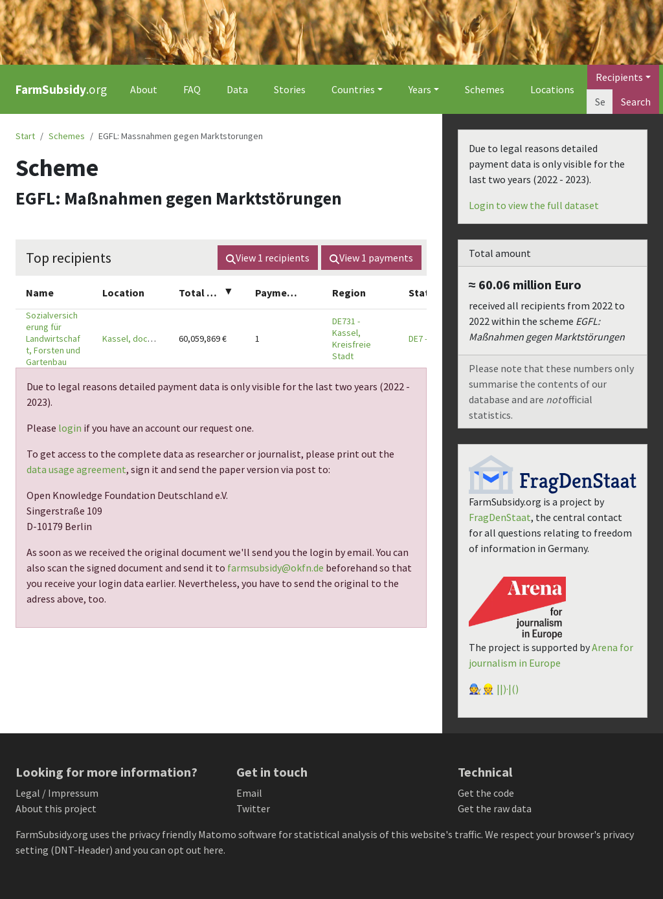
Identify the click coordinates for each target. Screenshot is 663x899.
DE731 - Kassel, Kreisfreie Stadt (351, 338)
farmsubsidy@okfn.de (275, 567)
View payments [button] (371, 257)
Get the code (486, 792)
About (143, 89)
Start (25, 136)
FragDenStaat (500, 517)
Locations (552, 89)
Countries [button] (353, 89)
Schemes (484, 89)
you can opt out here (178, 849)
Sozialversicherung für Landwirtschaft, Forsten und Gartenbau (53, 338)
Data (237, 89)
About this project (56, 808)
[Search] (600, 101)
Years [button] (420, 89)
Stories (290, 89)
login (70, 427)
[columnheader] (54, 292)
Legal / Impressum (57, 792)
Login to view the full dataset (534, 205)
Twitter (253, 808)
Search (636, 101)
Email (249, 792)
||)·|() (508, 688)
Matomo (217, 834)
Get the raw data (495, 808)
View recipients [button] (267, 257)
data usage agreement (76, 469)
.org (61, 89)
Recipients (619, 77)
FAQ (192, 89)
